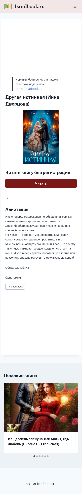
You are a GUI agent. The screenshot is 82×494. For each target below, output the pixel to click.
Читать (41, 183)
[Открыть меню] (75, 6)
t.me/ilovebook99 (29, 89)
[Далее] (72, 418)
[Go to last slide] (10, 418)
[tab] (34, 456)
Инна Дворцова (15, 286)
